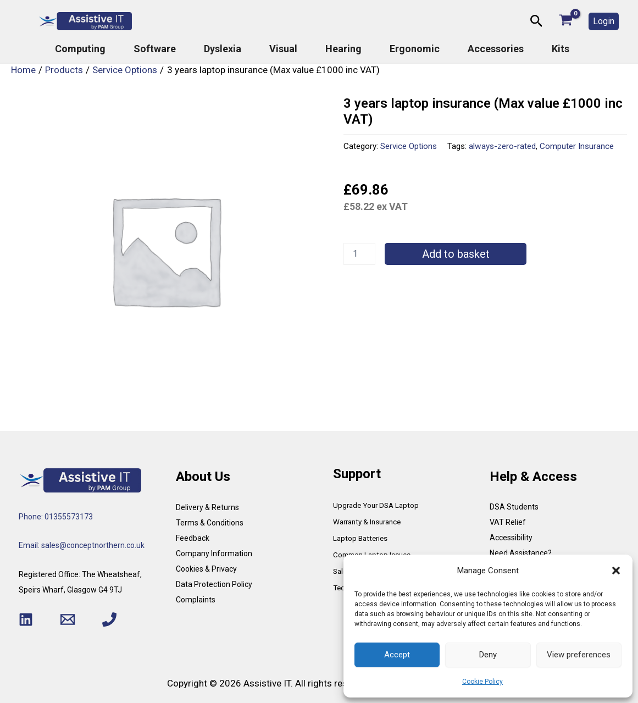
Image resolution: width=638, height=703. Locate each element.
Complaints (195, 599)
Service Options (408, 146)
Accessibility (511, 537)
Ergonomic (415, 48)
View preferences (579, 655)
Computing (80, 48)
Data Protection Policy (214, 584)
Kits (560, 48)
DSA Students (514, 506)
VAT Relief (508, 522)
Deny (488, 655)
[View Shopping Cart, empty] (566, 21)
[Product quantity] (359, 254)
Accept (397, 655)
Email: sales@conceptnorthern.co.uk (82, 545)
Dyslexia (222, 48)
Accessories (496, 48)
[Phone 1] (109, 619)
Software (155, 48)
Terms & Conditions (209, 522)
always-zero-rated (502, 146)
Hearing (343, 48)
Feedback (192, 538)
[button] (616, 570)
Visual (283, 48)
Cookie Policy (482, 681)
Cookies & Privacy (206, 568)
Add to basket (456, 254)
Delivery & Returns (207, 507)
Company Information (214, 553)
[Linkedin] (26, 619)
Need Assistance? (521, 553)
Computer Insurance (577, 146)
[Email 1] (67, 619)
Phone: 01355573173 (56, 516)
